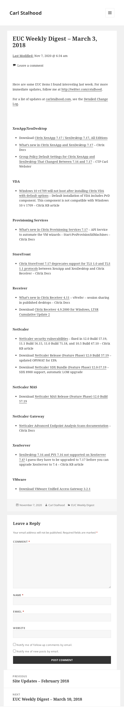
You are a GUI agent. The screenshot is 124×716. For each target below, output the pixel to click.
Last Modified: (23, 56)
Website (19, 628)
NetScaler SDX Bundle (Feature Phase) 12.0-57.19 (70, 367)
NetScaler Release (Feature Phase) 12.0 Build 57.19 (72, 355)
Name (18, 595)
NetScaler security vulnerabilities (43, 339)
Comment (21, 541)
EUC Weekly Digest (82, 505)
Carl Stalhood (26, 13)
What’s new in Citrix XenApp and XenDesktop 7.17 (56, 145)
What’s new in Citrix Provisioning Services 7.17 (53, 229)
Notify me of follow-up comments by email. (44, 645)
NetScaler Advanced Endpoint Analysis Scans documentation (63, 426)
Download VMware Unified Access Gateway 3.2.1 (55, 489)
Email (18, 611)
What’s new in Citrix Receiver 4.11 (44, 297)
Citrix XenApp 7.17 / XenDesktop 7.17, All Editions (71, 138)
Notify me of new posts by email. (38, 651)
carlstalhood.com (58, 99)
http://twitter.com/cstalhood (81, 89)
